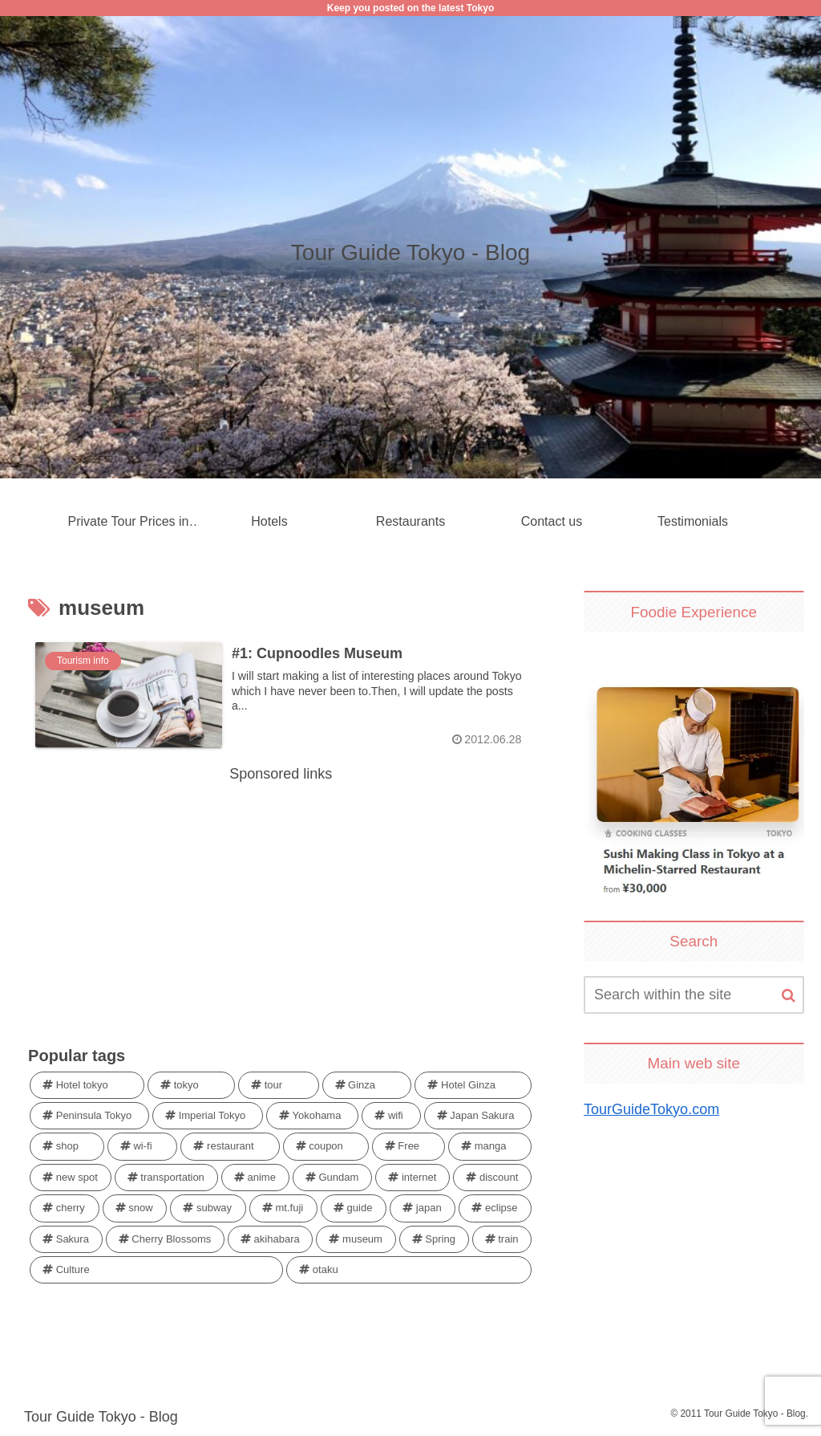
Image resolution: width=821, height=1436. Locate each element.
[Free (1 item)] (408, 1147)
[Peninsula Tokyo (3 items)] (89, 1115)
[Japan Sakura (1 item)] (478, 1115)
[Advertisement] (280, 899)
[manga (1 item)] (490, 1147)
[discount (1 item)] (492, 1177)
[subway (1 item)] (208, 1208)
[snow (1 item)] (135, 1208)
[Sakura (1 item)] (66, 1239)
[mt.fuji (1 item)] (283, 1208)
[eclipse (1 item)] (495, 1208)
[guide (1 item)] (353, 1208)
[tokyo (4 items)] (191, 1085)
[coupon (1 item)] (326, 1147)
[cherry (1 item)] (64, 1208)
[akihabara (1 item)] (270, 1239)
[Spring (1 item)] (434, 1239)
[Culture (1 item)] (156, 1269)
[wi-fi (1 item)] (142, 1147)
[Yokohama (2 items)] (312, 1115)
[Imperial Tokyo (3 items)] (207, 1115)
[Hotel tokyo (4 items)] (87, 1085)
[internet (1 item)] (412, 1177)
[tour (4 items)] (278, 1085)
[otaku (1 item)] (409, 1269)
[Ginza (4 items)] (367, 1085)
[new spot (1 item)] (70, 1177)
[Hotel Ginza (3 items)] (473, 1085)
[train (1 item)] (502, 1239)
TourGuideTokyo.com (651, 1109)
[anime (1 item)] (255, 1177)
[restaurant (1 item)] (229, 1147)
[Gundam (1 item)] (332, 1177)
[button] (788, 995)
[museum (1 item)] (355, 1239)
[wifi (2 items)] (391, 1115)
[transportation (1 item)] (166, 1177)
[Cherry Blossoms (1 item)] (165, 1239)
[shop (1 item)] (67, 1147)
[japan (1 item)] (422, 1208)
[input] (693, 995)
